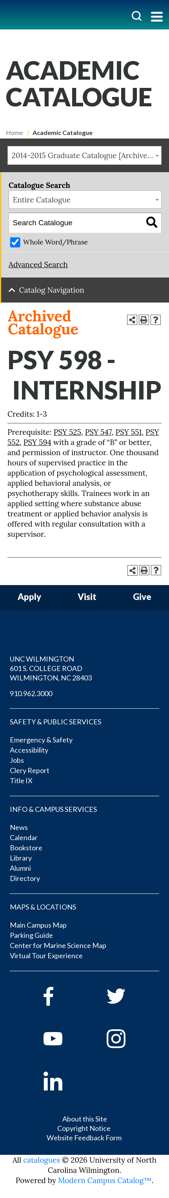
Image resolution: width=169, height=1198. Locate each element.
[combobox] (84, 155)
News (19, 827)
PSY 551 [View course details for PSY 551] (128, 432)
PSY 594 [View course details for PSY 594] (37, 442)
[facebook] (64, 996)
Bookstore (26, 847)
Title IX (21, 780)
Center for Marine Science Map (58, 945)
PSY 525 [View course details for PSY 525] (67, 432)
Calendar (24, 837)
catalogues (41, 1160)
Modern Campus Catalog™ (105, 1180)
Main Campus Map (38, 925)
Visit (87, 597)
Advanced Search (38, 264)
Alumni (20, 868)
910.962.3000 (31, 693)
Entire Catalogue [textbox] (42, 199)
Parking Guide (31, 935)
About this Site (84, 1118)
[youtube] (64, 1038)
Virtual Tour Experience (46, 955)
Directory (25, 878)
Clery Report (29, 770)
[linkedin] (64, 1081)
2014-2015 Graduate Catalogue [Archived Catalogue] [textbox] (87, 155)
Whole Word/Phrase (55, 242)
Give (142, 597)
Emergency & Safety (41, 739)
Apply (29, 597)
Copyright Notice (84, 1128)
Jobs (17, 760)
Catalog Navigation (51, 290)
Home (14, 132)
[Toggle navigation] (157, 17)
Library (21, 857)
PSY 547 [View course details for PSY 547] (98, 432)
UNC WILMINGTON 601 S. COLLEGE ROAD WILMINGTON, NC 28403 (51, 668)
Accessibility (29, 750)
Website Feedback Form (84, 1137)
